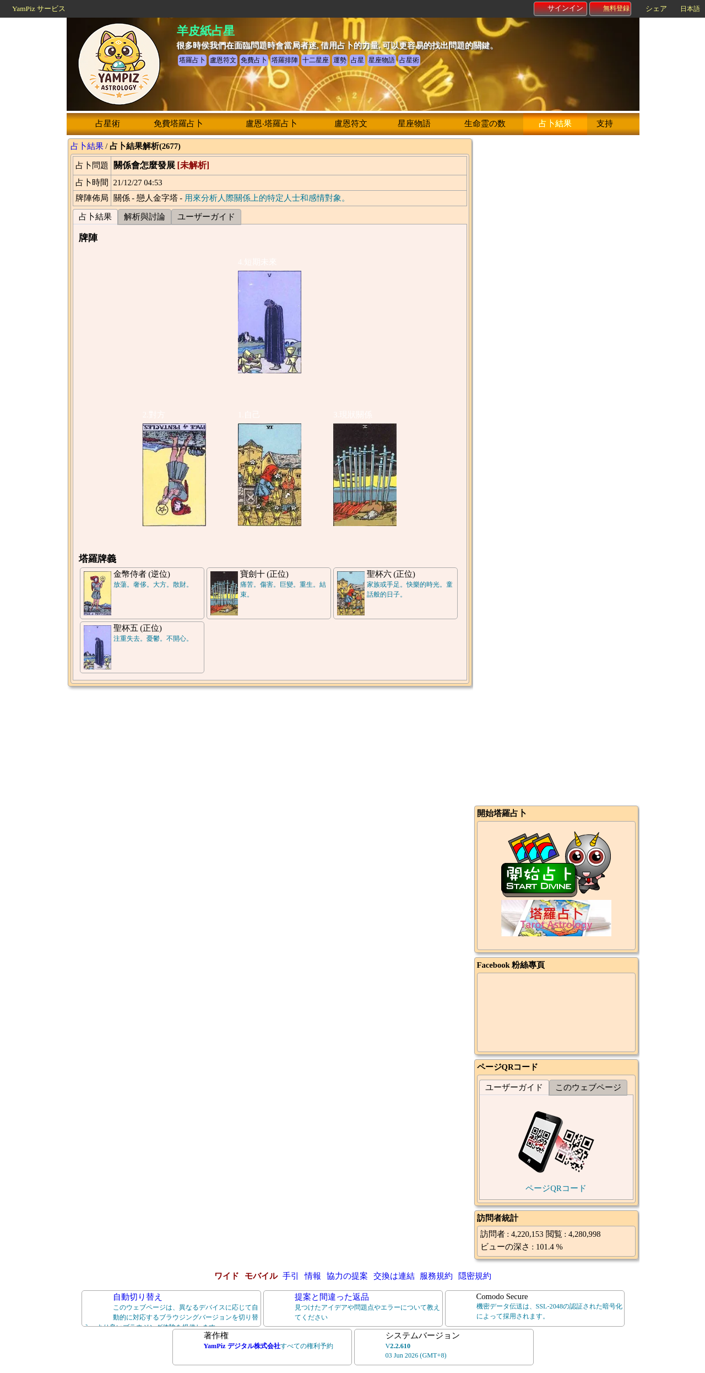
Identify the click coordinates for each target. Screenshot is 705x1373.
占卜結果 (555, 123)
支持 (604, 123)
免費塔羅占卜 (178, 123)
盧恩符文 (350, 123)
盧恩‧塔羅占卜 (271, 123)
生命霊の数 (485, 123)
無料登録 (611, 8)
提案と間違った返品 (332, 1296)
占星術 (107, 123)
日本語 (690, 9)
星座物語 (414, 123)
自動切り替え (137, 1296)
